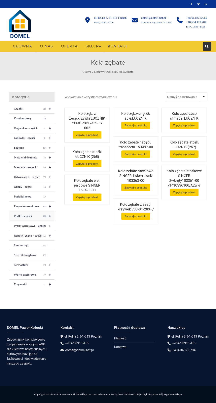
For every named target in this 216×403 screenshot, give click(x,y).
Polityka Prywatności (151, 394)
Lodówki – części (34, 138)
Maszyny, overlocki (105, 71)
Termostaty (34, 265)
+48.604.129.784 (196, 22)
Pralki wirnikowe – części (34, 226)
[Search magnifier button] (207, 46)
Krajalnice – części (34, 128)
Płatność (120, 338)
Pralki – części (34, 216)
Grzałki (34, 108)
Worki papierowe (34, 274)
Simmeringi (30, 246)
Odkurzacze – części (34, 177)
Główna (87, 71)
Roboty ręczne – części (34, 235)
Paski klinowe (30, 197)
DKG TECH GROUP (128, 394)
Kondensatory (30, 119)
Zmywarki (34, 284)
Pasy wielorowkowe (34, 206)
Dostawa (120, 347)
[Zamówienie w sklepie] (186, 96)
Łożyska (34, 147)
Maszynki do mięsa (34, 157)
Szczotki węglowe (30, 255)
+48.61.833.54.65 (196, 17)
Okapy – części (34, 187)
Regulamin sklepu (172, 394)
